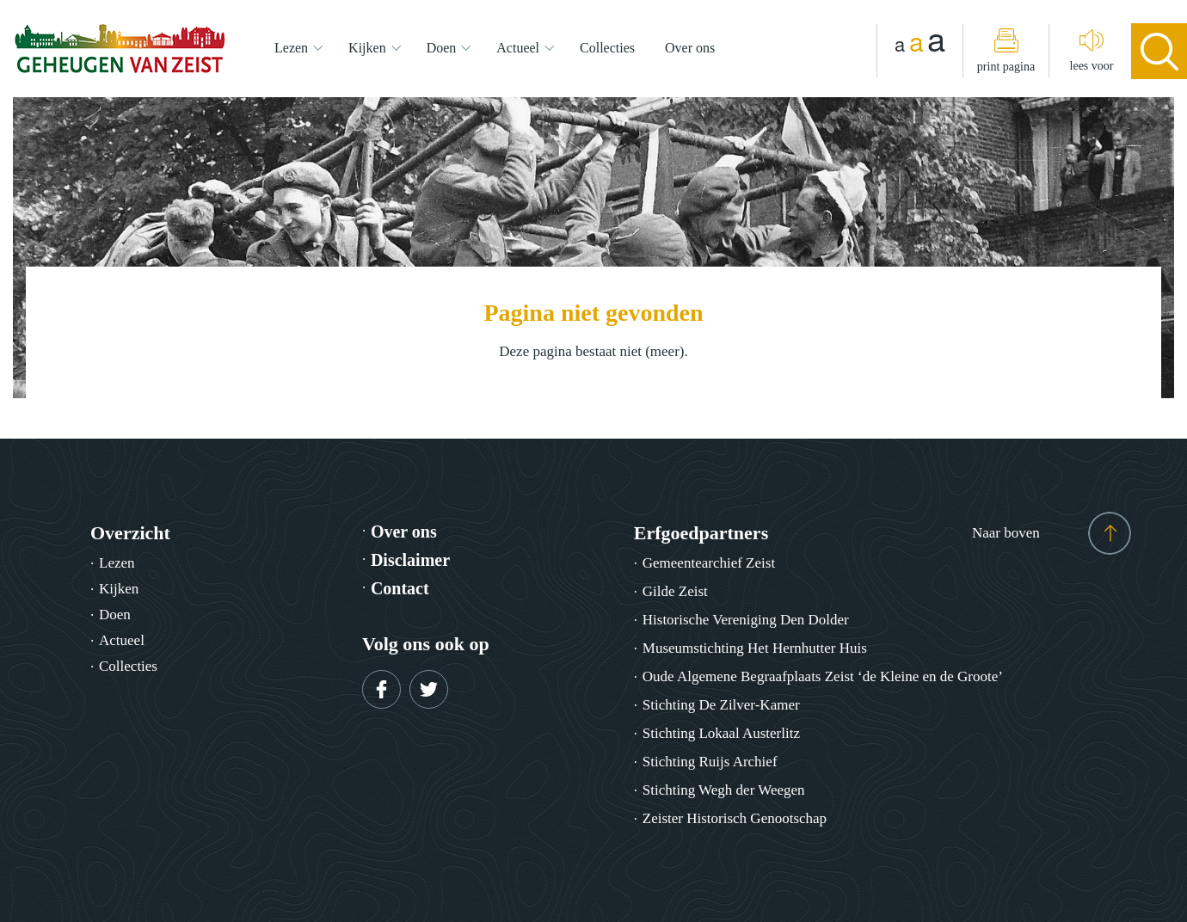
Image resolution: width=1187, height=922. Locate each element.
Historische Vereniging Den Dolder (746, 620)
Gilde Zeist (675, 591)
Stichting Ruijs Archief (710, 761)
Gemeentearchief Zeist (709, 563)
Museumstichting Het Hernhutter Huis (755, 648)
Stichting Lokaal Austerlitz (721, 733)
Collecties (607, 47)
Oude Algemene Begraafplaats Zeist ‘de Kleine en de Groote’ (823, 676)
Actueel (517, 47)
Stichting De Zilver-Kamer (721, 705)
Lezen (291, 47)
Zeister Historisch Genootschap (735, 818)
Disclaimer (410, 559)
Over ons (690, 47)
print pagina (1006, 66)
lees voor (1092, 65)
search (1159, 51)
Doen (442, 47)
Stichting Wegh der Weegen (724, 790)
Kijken (367, 47)
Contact (400, 588)
